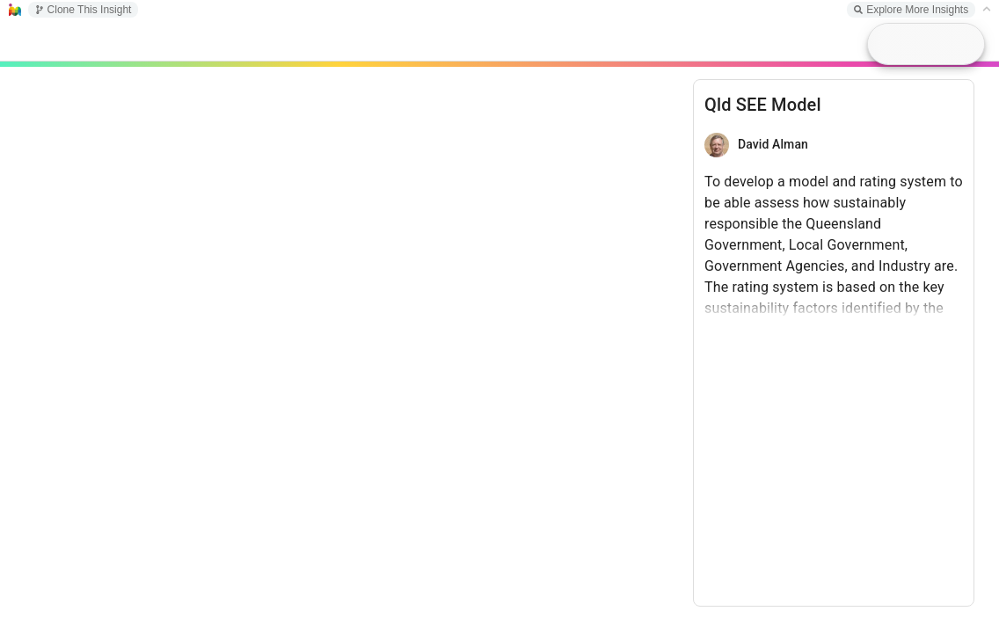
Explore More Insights (911, 10)
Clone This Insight (83, 10)
